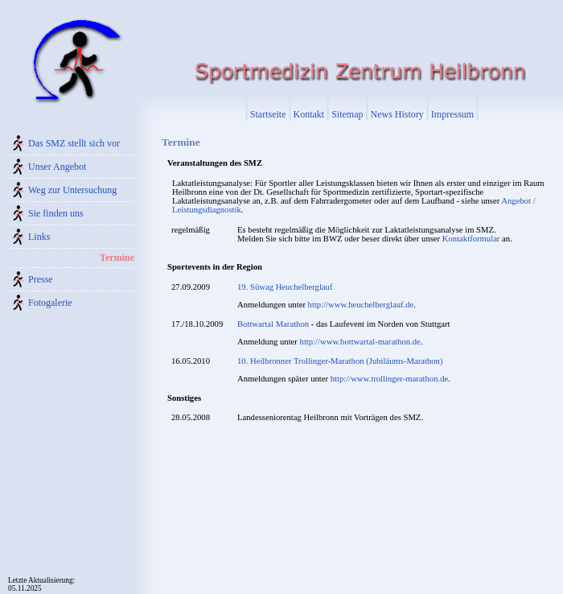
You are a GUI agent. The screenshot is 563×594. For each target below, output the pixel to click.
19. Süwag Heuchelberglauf (284, 287)
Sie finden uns (56, 213)
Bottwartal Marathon (273, 324)
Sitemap (347, 114)
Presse (40, 279)
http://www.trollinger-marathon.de (389, 378)
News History (397, 114)
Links (39, 236)
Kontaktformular (471, 238)
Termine (117, 257)
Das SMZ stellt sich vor (74, 143)
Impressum (452, 114)
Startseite (268, 114)
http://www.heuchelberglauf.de (361, 304)
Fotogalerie (50, 302)
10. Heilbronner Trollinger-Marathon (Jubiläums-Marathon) (340, 361)
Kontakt (309, 114)
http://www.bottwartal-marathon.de (360, 341)
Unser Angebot (57, 166)
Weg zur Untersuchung (72, 190)
